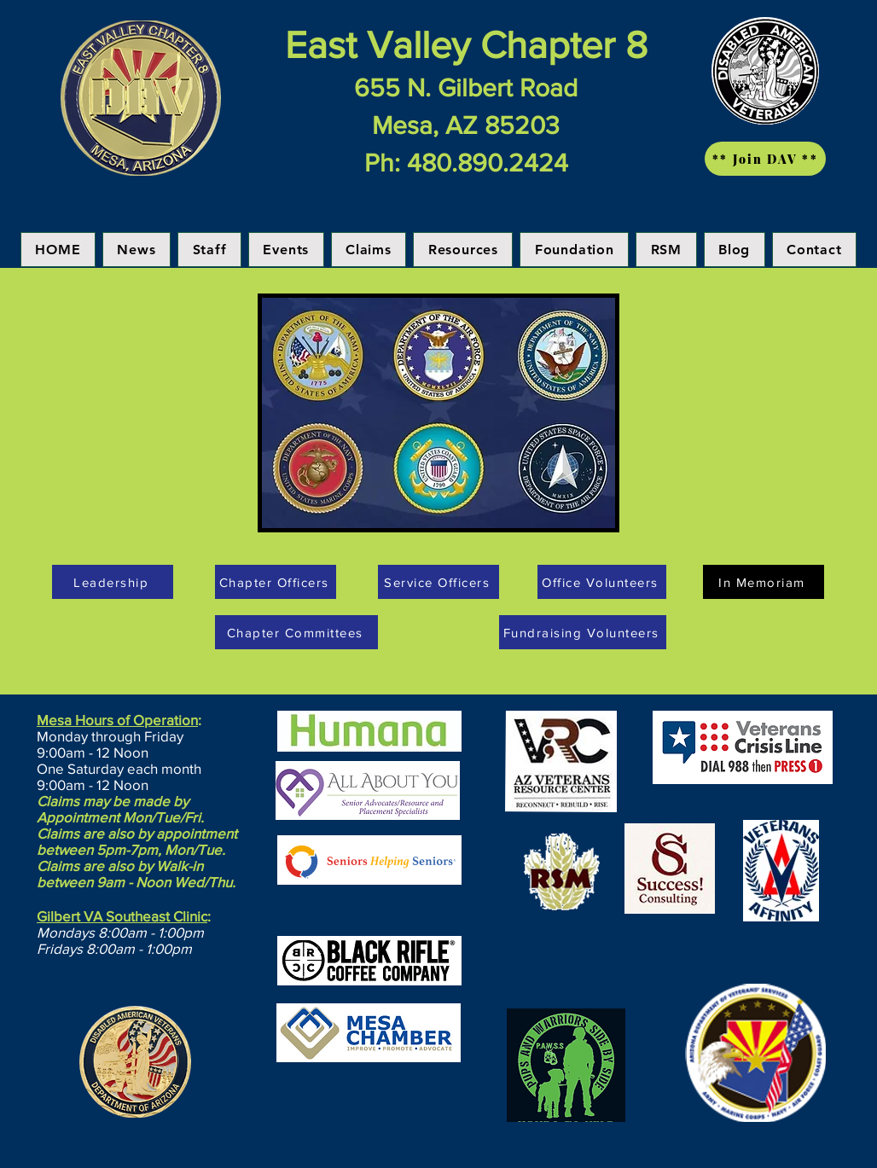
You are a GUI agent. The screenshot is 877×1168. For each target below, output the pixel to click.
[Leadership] (112, 582)
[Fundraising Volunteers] (582, 632)
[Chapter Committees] (296, 632)
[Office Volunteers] (601, 582)
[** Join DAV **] (765, 159)
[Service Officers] (438, 582)
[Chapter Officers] (275, 582)
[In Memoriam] (763, 582)
